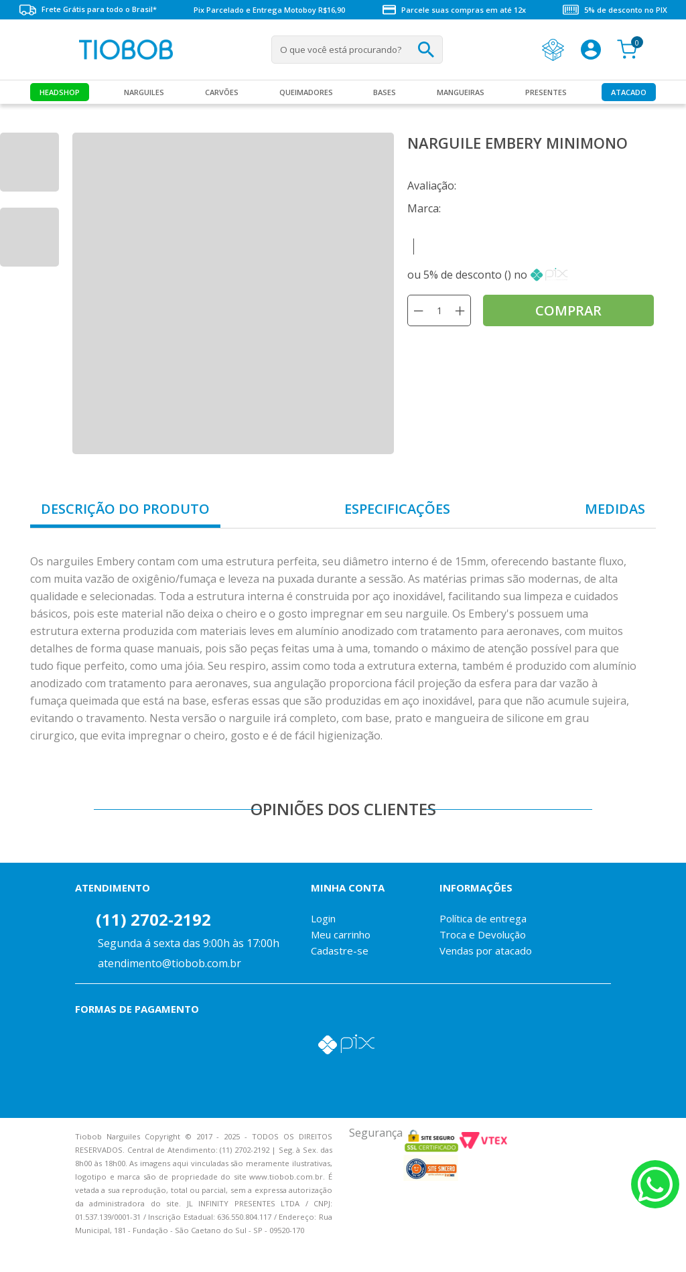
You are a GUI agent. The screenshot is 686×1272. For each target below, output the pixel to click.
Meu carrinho (340, 934)
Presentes (546, 92)
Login (323, 918)
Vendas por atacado (485, 950)
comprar (568, 310)
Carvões (221, 92)
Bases (384, 92)
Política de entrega (483, 918)
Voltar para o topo (20, 1250)
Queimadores (306, 92)
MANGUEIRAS (460, 92)
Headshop (60, 92)
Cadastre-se (339, 950)
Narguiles (144, 92)
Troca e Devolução (482, 934)
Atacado (628, 92)
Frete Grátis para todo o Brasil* (88, 9)
